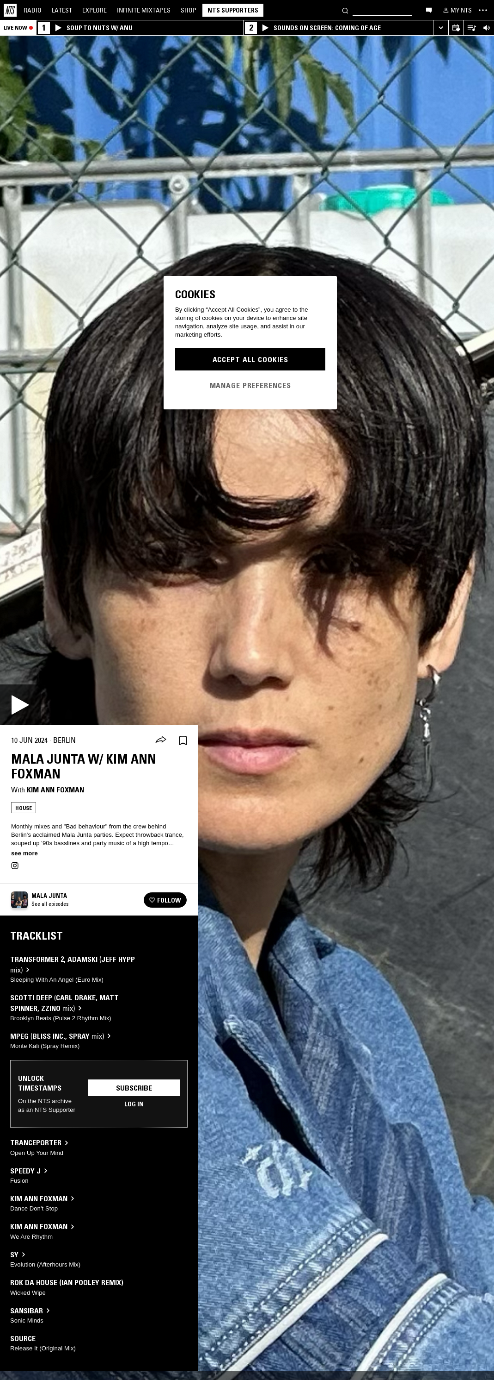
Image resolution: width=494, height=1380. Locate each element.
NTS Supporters (232, 10)
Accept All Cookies (250, 359)
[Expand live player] (440, 28)
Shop (188, 10)
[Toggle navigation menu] (483, 10)
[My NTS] (457, 10)
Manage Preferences (250, 385)
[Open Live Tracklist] (471, 28)
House (23, 807)
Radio (33, 10)
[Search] (345, 10)
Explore (94, 10)
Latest (62, 10)
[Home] (10, 10)
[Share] (161, 740)
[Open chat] (429, 9)
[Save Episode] (183, 740)
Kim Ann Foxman (55, 789)
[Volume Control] (486, 28)
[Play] (20, 704)
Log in (134, 1104)
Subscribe (134, 1087)
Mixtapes (144, 10)
